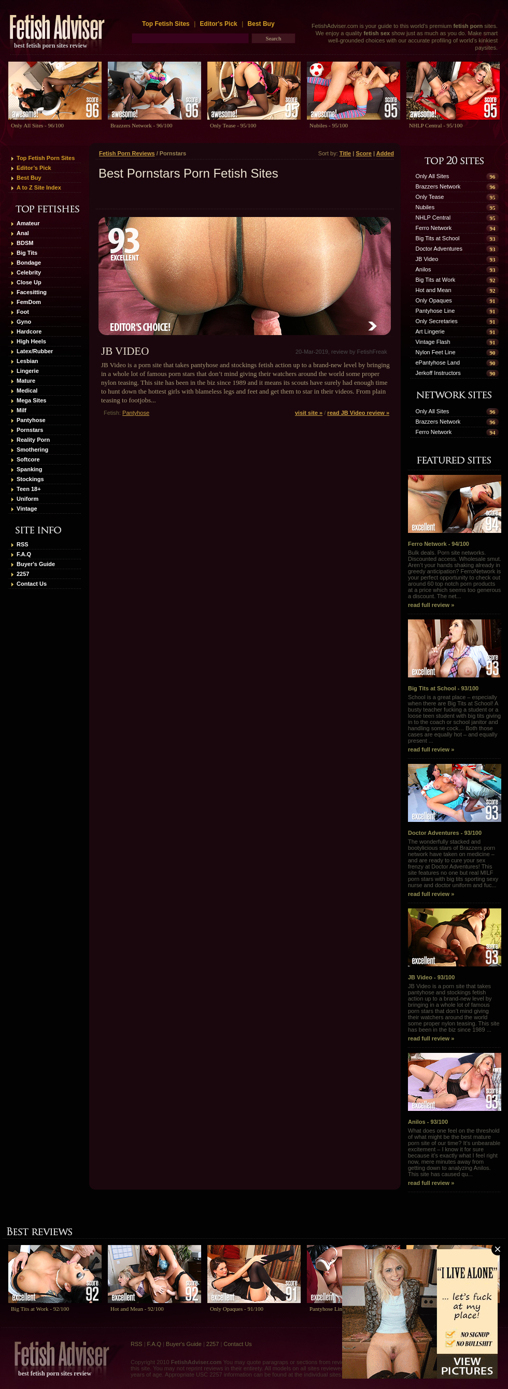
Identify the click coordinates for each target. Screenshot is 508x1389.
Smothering (32, 449)
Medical (27, 390)
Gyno (24, 322)
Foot (23, 312)
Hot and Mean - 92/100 (137, 1309)
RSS (23, 544)
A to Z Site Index (39, 187)
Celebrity (29, 272)
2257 (23, 574)
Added (385, 153)
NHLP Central (433, 217)
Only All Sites (432, 176)
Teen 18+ (29, 489)
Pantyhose (31, 420)
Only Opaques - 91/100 (236, 1309)
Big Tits (27, 253)
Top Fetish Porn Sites (46, 158)
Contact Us (32, 584)
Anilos (423, 269)
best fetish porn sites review (50, 45)
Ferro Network (434, 228)
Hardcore (29, 331)
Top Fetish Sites (166, 23)
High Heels (31, 341)
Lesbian (27, 361)
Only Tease (430, 197)
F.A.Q (24, 554)
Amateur (28, 223)
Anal (23, 233)
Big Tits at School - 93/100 (454, 655)
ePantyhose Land (438, 362)
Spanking (30, 469)
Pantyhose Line (435, 311)
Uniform (27, 499)
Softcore (28, 459)
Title (345, 153)
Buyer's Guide (36, 564)
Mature (26, 381)
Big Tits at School (438, 238)
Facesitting (32, 292)
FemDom (29, 302)
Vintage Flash (433, 342)
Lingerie (28, 371)
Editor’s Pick (34, 168)
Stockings (30, 479)
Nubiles (425, 207)
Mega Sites (31, 400)
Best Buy (261, 23)
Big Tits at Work (436, 280)
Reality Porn (33, 440)
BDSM (25, 243)
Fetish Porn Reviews (127, 153)
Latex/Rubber (35, 351)
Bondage (29, 262)
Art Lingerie (430, 331)
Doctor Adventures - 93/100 (454, 800)
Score (364, 153)
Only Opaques (434, 300)
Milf (21, 410)
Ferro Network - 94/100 (454, 511)
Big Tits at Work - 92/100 (40, 1309)
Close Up (29, 282)
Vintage (27, 508)
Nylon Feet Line (436, 352)
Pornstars (30, 430)
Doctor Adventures (439, 248)
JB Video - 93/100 (454, 944)
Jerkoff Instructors (438, 373)
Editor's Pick (218, 23)
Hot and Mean (433, 290)
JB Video (125, 351)
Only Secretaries (437, 321)
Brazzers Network (438, 186)
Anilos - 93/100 (454, 1089)
